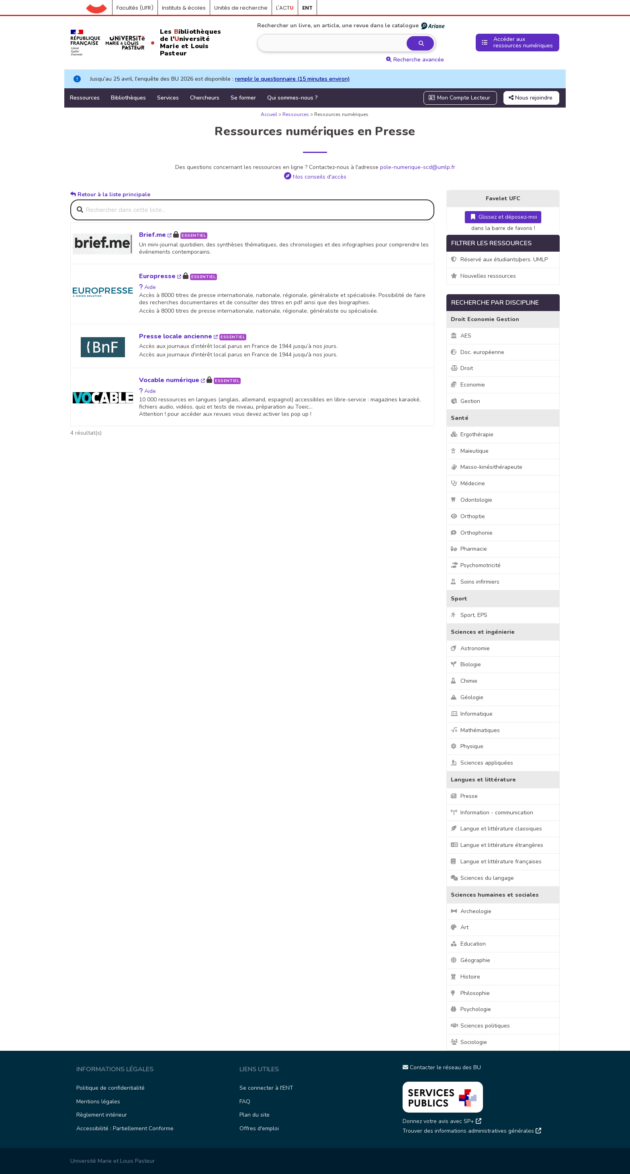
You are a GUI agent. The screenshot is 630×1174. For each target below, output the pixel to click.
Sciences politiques (480, 1026)
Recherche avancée (415, 59)
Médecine (468, 483)
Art (459, 927)
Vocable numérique (172, 380)
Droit (462, 368)
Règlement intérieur (101, 1115)
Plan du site (254, 1115)
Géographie (470, 960)
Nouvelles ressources (483, 276)
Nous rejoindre (530, 98)
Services (168, 98)
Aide (147, 287)
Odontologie (471, 500)
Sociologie (469, 1042)
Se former (243, 98)
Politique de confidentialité (110, 1088)
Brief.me (155, 234)
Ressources (85, 98)
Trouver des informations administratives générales (472, 1131)
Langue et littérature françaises (496, 861)
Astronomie (470, 648)
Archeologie (471, 911)
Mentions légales (98, 1101)
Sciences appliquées (482, 763)
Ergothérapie (472, 434)
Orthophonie (472, 533)
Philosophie (470, 993)
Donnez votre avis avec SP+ (442, 1121)
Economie (468, 385)
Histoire (465, 977)
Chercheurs (204, 98)
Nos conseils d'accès (315, 177)
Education (468, 944)
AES (461, 336)
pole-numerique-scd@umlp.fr (417, 167)
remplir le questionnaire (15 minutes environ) (292, 79)
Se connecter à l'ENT (266, 1088)
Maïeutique (470, 451)
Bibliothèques (128, 98)
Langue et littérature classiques (496, 828)
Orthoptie (468, 516)
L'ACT (285, 8)
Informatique (472, 714)
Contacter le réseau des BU (442, 1067)
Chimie (464, 681)
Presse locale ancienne (178, 336)
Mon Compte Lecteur (460, 98)
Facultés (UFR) (135, 8)
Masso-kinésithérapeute (486, 467)
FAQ (244, 1101)
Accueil (99, 8)
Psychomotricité (476, 565)
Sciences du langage (482, 878)
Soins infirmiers (475, 582)
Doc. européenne (477, 352)
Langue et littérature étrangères (497, 845)
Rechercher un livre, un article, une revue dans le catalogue (351, 26)
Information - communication (492, 812)
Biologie (466, 664)
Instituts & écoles (184, 8)
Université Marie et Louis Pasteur (112, 1161)
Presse (464, 796)
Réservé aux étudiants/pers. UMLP (499, 259)
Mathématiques (475, 730)
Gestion (465, 401)
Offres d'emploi (259, 1128)
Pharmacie (469, 549)
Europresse (160, 276)
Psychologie (471, 1009)
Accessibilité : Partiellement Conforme (125, 1128)
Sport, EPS (469, 615)
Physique (467, 746)
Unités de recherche (241, 8)
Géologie (467, 697)
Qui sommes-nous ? (292, 98)
